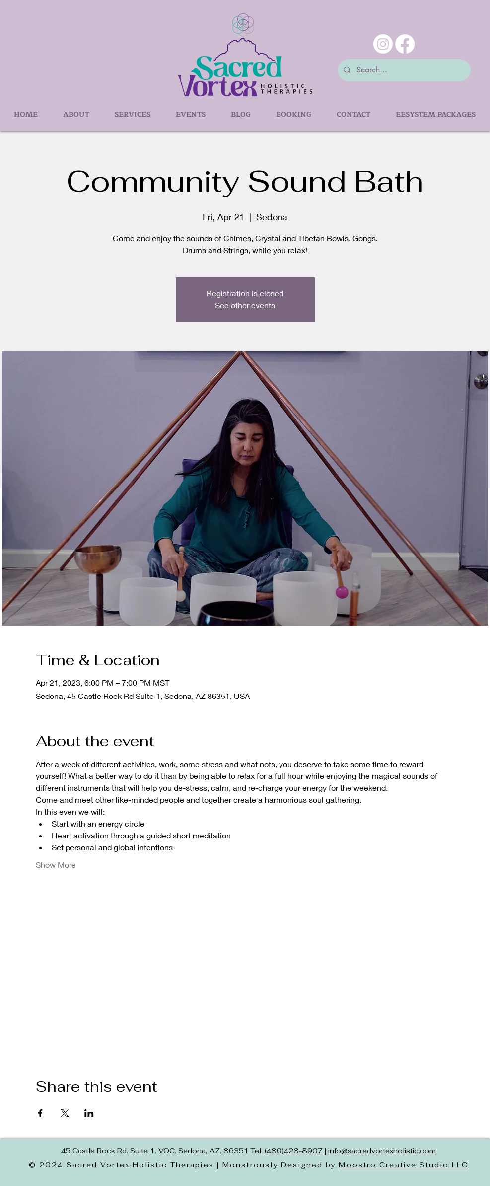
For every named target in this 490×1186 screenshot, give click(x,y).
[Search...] (403, 70)
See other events (245, 305)
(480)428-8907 (295, 1150)
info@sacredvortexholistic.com (382, 1150)
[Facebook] (405, 44)
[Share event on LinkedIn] (89, 1113)
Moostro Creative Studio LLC (403, 1164)
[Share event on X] (65, 1113)
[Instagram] (383, 44)
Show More (56, 864)
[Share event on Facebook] (40, 1113)
